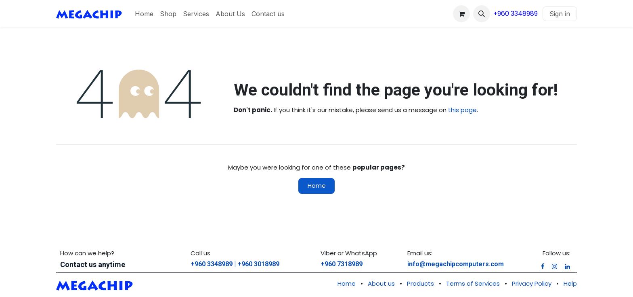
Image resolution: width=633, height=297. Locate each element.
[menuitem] (144, 13)
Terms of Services (473, 283)
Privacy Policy (531, 283)
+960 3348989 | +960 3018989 (235, 264)
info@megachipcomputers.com (455, 264)
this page (462, 110)
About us (381, 283)
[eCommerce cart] (461, 13)
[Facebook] (542, 266)
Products (420, 283)
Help (570, 283)
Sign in (559, 14)
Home (317, 185)
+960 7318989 (342, 264)
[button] (481, 13)
